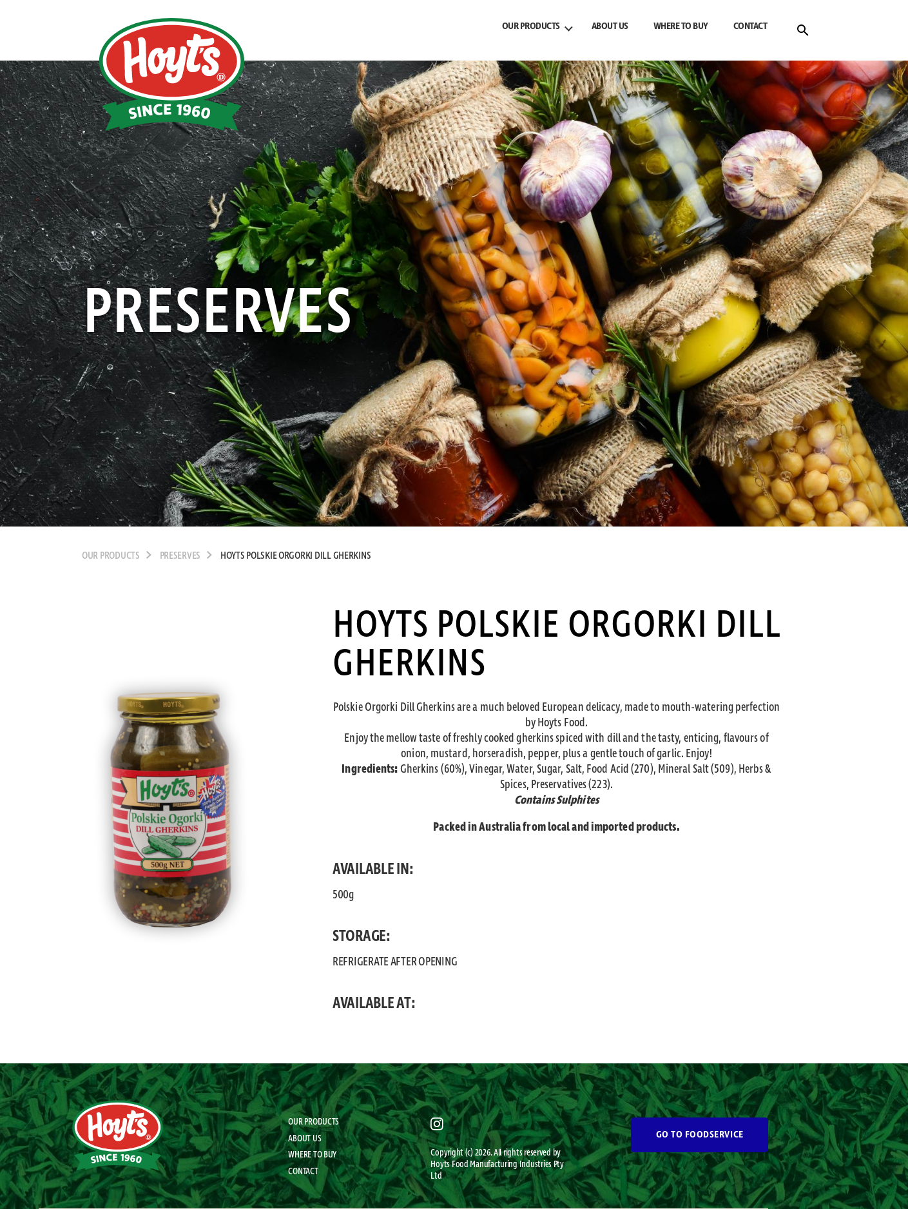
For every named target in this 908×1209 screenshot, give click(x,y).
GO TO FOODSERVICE (700, 1135)
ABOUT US (610, 26)
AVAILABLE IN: (373, 869)
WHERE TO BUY (680, 26)
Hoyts (440, 1164)
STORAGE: (362, 936)
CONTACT (750, 26)
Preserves (180, 556)
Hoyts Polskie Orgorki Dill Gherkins (295, 556)
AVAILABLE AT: (374, 1003)
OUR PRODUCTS (531, 26)
